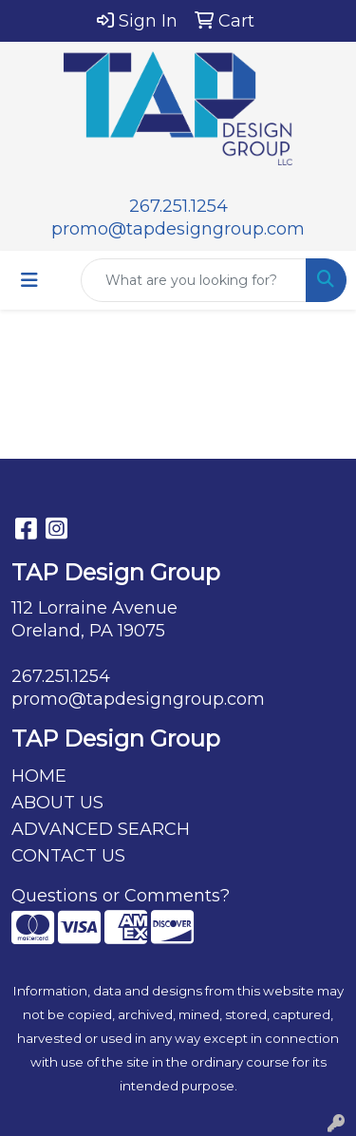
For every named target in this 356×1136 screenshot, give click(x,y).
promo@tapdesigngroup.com (178, 228)
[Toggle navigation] (29, 280)
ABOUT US (57, 802)
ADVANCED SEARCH (100, 829)
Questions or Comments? (120, 895)
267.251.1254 (178, 206)
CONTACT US (68, 855)
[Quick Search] (194, 280)
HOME (38, 776)
